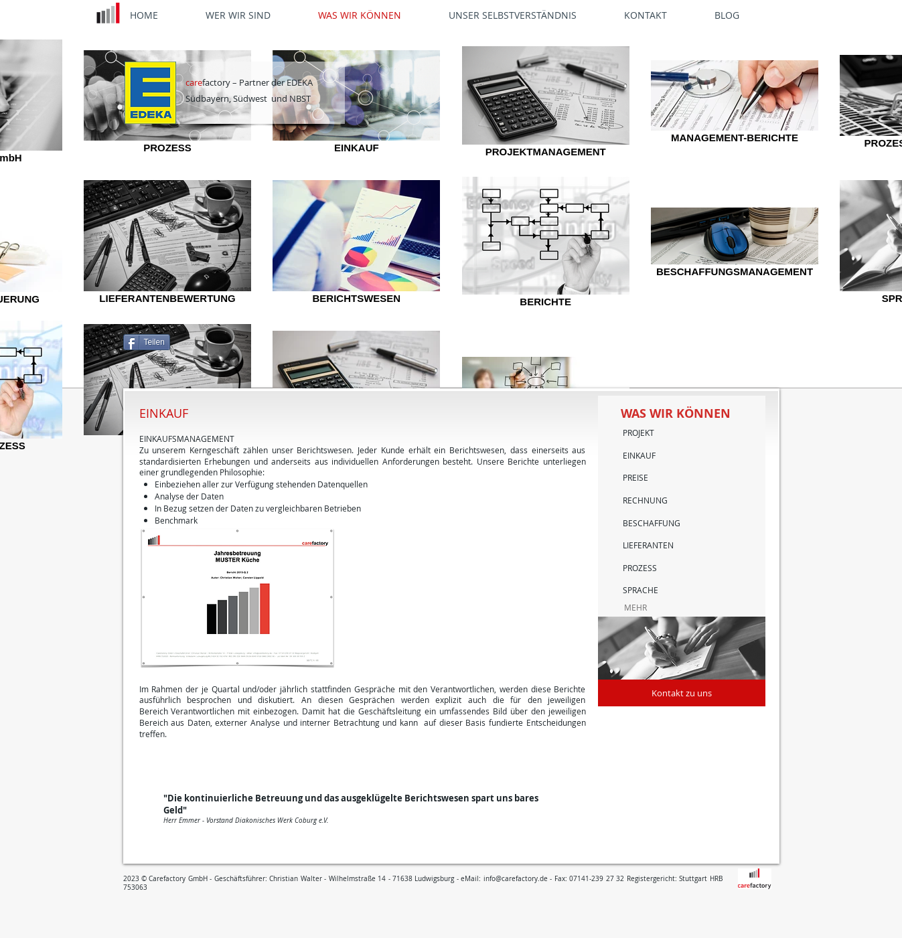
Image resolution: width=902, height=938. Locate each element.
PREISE (635, 477)
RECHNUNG (645, 500)
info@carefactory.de (515, 878)
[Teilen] (146, 342)
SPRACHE (640, 589)
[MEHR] (666, 607)
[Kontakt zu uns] (681, 693)
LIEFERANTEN (648, 545)
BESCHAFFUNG (651, 523)
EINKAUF (639, 455)
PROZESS (640, 567)
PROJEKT (638, 432)
